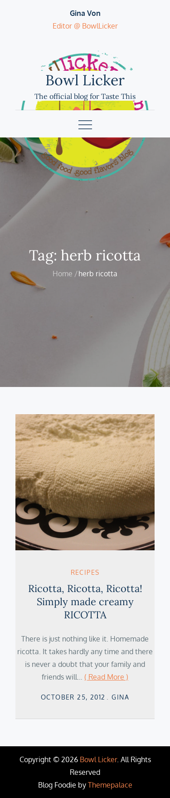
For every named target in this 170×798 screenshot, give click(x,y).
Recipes (85, 572)
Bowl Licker (85, 80)
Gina (120, 697)
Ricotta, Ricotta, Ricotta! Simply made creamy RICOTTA (85, 601)
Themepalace (110, 784)
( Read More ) (106, 676)
